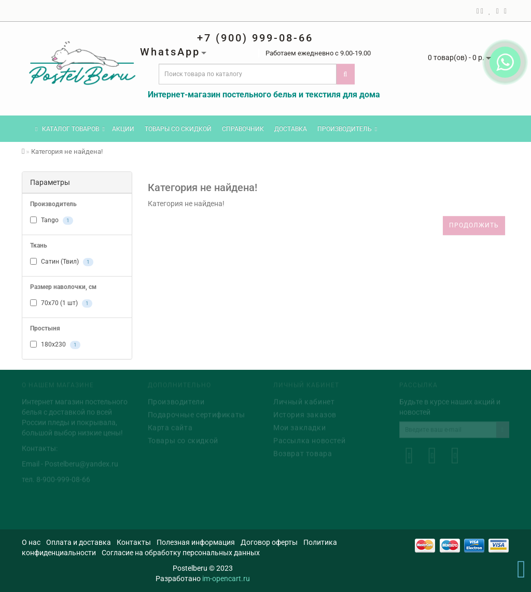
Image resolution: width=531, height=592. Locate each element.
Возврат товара (302, 453)
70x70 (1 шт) (61, 303)
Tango (51, 220)
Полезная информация (196, 542)
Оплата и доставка (78, 542)
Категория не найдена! (67, 151)
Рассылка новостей (309, 440)
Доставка (290, 129)
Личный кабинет (303, 401)
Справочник (243, 129)
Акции (123, 129)
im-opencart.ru (226, 578)
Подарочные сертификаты (196, 414)
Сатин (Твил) (61, 262)
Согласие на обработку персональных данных (181, 552)
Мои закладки (299, 427)
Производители (176, 401)
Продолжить (474, 225)
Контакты (134, 542)
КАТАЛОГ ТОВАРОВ (70, 129)
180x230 (55, 345)
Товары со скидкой (178, 129)
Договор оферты (269, 542)
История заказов (305, 414)
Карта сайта (170, 427)
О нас (31, 542)
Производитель (347, 129)
